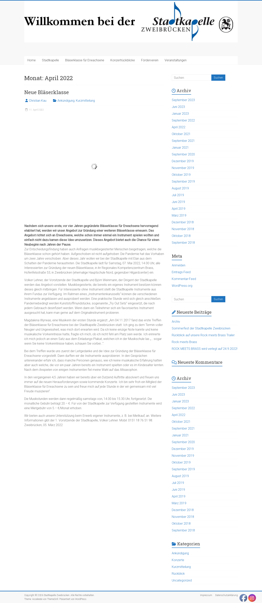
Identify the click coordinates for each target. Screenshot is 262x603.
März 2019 (179, 215)
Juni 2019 (178, 202)
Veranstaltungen (176, 60)
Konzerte (178, 560)
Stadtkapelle (50, 60)
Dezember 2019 (183, 161)
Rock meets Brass (184, 342)
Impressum (206, 595)
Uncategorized (182, 580)
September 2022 (183, 120)
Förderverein (149, 60)
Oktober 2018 (181, 236)
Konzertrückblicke (122, 60)
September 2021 (183, 141)
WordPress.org (182, 286)
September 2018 (183, 242)
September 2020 (183, 154)
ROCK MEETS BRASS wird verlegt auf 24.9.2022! (204, 349)
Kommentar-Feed (184, 279)
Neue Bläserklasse (46, 92)
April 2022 (178, 127)
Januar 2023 (180, 113)
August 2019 (180, 188)
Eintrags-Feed (181, 272)
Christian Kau (37, 100)
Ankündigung (66, 100)
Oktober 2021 (181, 134)
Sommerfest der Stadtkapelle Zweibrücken (201, 328)
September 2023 (183, 100)
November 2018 (183, 229)
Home (31, 60)
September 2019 (183, 181)
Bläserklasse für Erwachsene (84, 60)
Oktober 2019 (181, 175)
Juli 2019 (178, 195)
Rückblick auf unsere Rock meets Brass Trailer (203, 335)
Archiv (176, 321)
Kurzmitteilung (85, 100)
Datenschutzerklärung (226, 595)
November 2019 (183, 168)
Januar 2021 (180, 147)
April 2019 (178, 209)
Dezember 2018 (183, 222)
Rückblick (178, 573)
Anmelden (178, 265)
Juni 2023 (178, 107)
